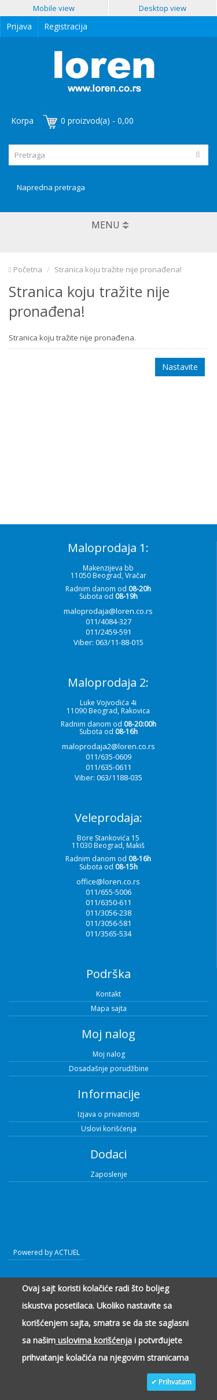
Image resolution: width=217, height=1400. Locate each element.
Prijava (19, 26)
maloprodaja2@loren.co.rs (108, 746)
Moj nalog (109, 1054)
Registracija (65, 26)
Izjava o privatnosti (108, 1114)
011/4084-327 (108, 621)
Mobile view (54, 8)
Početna (25, 269)
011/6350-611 (108, 902)
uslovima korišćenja (94, 1340)
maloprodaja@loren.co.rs (108, 611)
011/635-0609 (108, 756)
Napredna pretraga (51, 187)
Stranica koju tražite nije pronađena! (118, 269)
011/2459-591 (108, 632)
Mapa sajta (109, 1008)
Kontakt (108, 994)
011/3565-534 (108, 933)
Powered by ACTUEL (46, 1252)
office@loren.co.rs (108, 881)
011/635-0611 (108, 767)
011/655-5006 (108, 892)
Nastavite (180, 366)
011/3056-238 (108, 913)
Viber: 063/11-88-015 (108, 642)
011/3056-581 (108, 923)
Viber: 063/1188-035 (108, 777)
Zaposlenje (108, 1174)
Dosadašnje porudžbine (109, 1068)
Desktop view (162, 8)
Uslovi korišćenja (109, 1129)
